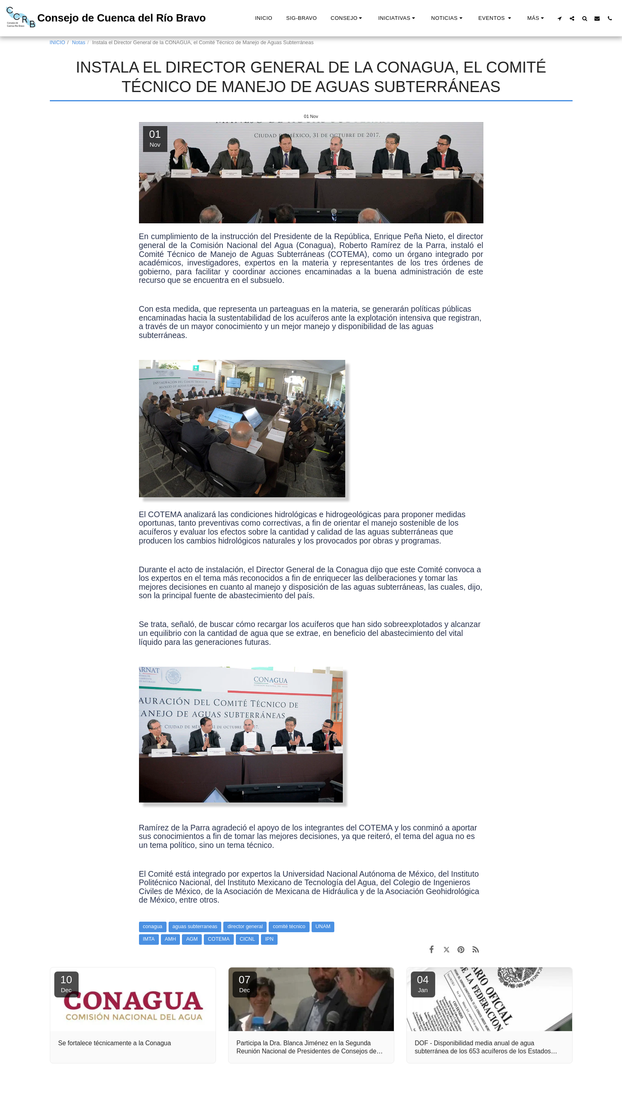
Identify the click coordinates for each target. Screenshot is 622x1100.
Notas (78, 42)
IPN (269, 939)
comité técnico (289, 926)
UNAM (323, 926)
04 (423, 983)
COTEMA (219, 939)
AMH (170, 939)
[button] (347, 18)
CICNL (247, 939)
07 (245, 983)
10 (66, 983)
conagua (152, 926)
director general (245, 926)
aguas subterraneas (195, 926)
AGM (192, 939)
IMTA (149, 939)
